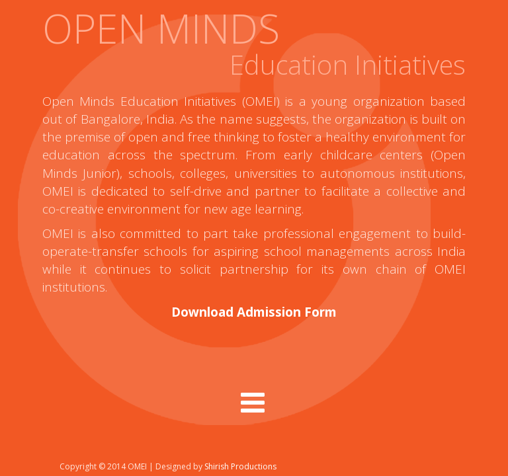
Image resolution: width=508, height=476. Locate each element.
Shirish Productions (240, 466)
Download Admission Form (254, 312)
